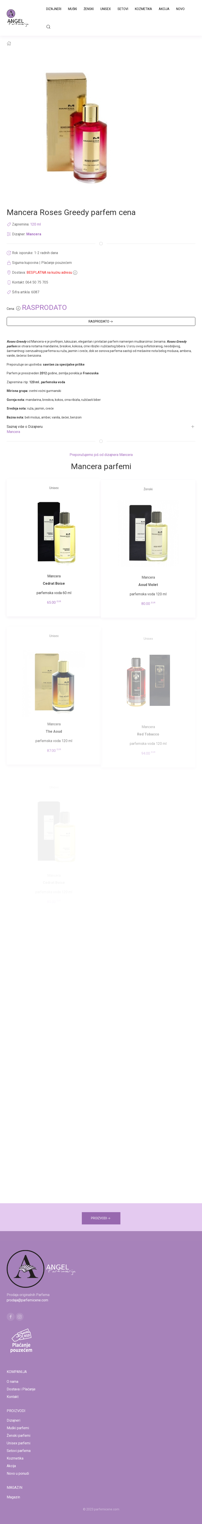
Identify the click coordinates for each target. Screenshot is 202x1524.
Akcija (164, 9)
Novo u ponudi (18, 1473)
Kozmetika (143, 9)
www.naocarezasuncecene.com (136, 1514)
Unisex (105, 9)
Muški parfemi (18, 1428)
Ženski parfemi (18, 1435)
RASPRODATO (101, 321)
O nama (12, 1381)
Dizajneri (53, 9)
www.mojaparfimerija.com (61, 1514)
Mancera (33, 234)
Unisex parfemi (18, 1443)
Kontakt (13, 1397)
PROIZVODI (101, 1218)
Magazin (13, 1497)
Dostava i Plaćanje (21, 1389)
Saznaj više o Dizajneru (25, 426)
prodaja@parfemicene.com (27, 1300)
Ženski (89, 9)
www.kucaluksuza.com (97, 1514)
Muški (72, 9)
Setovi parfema (19, 1451)
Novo (180, 9)
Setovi (122, 9)
